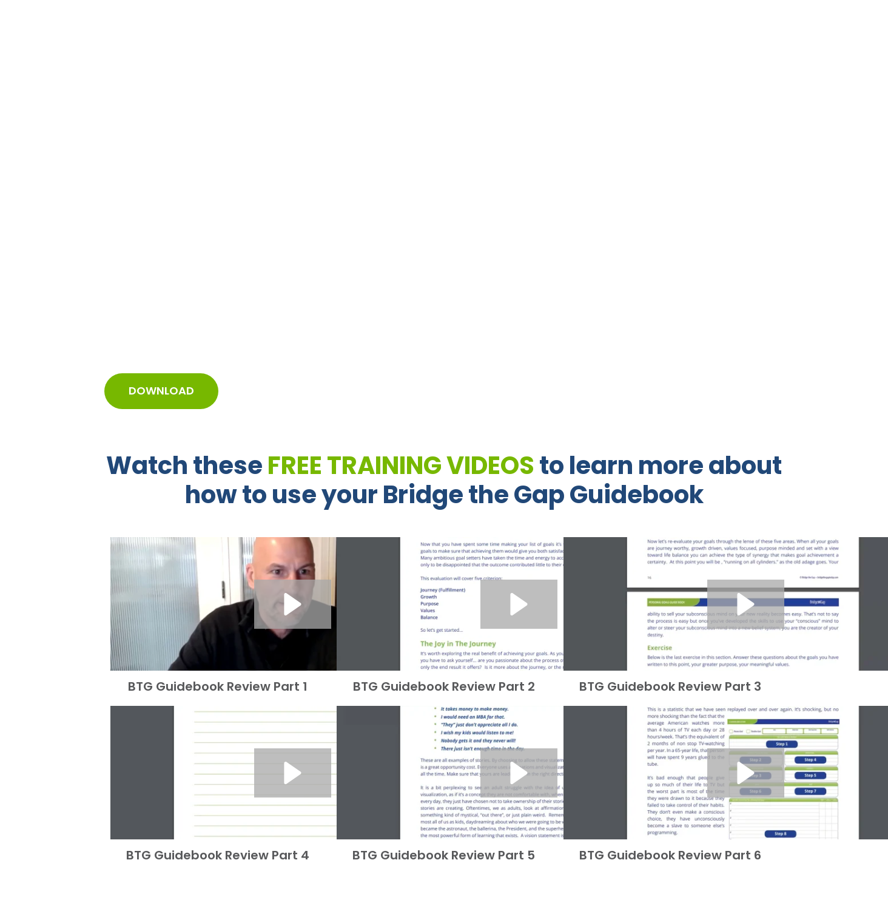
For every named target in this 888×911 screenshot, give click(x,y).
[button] (292, 604)
